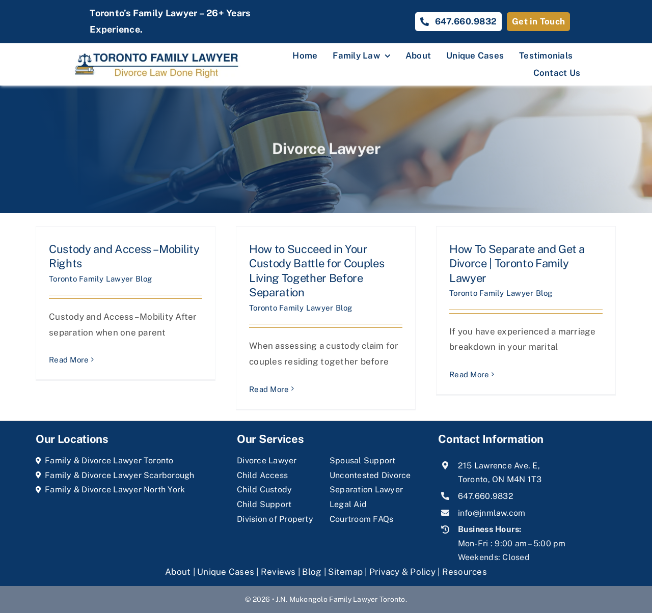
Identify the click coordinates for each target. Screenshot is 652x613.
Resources (464, 572)
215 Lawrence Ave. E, (499, 465)
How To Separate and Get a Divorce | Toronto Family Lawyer (517, 263)
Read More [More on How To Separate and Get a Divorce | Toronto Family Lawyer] (469, 374)
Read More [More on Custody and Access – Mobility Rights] (69, 359)
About (179, 572)
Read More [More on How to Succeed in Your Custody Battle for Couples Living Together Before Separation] (269, 389)
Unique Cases (225, 572)
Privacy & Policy (402, 572)
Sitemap (345, 572)
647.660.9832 (485, 496)
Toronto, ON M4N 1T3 (500, 479)
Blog (311, 572)
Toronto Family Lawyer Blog (100, 278)
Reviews (278, 572)
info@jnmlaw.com (492, 513)
